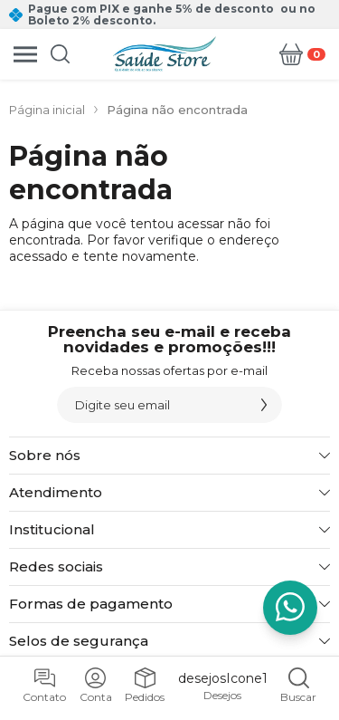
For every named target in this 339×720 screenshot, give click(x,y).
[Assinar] (264, 405)
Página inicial (47, 109)
